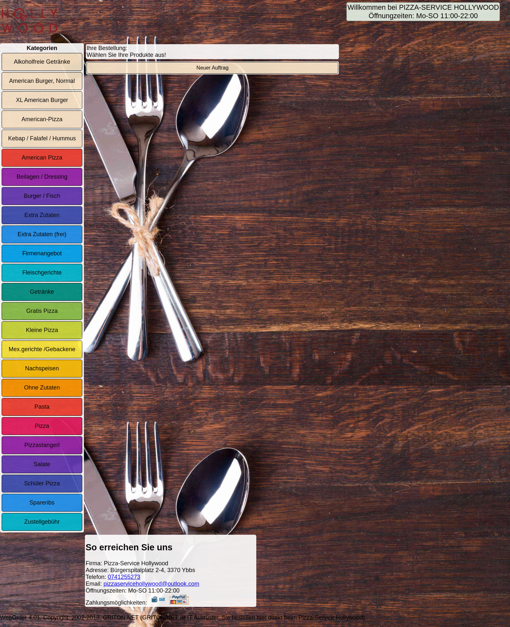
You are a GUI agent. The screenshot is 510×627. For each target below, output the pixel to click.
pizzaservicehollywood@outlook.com (151, 584)
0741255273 (124, 577)
